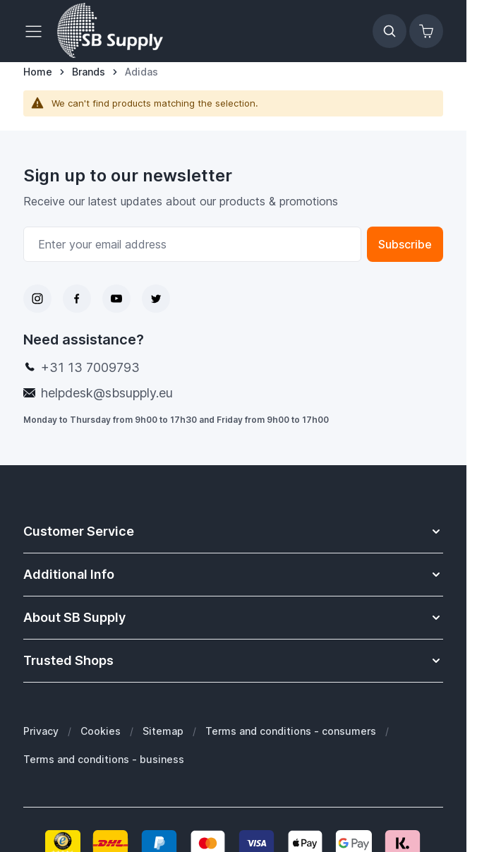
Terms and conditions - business (103, 759)
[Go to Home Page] (37, 72)
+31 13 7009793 (90, 367)
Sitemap (163, 731)
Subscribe (405, 244)
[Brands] (88, 72)
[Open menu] (37, 31)
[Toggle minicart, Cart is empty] (426, 31)
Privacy (41, 731)
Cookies (100, 731)
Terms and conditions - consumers (290, 731)
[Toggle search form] (389, 31)
